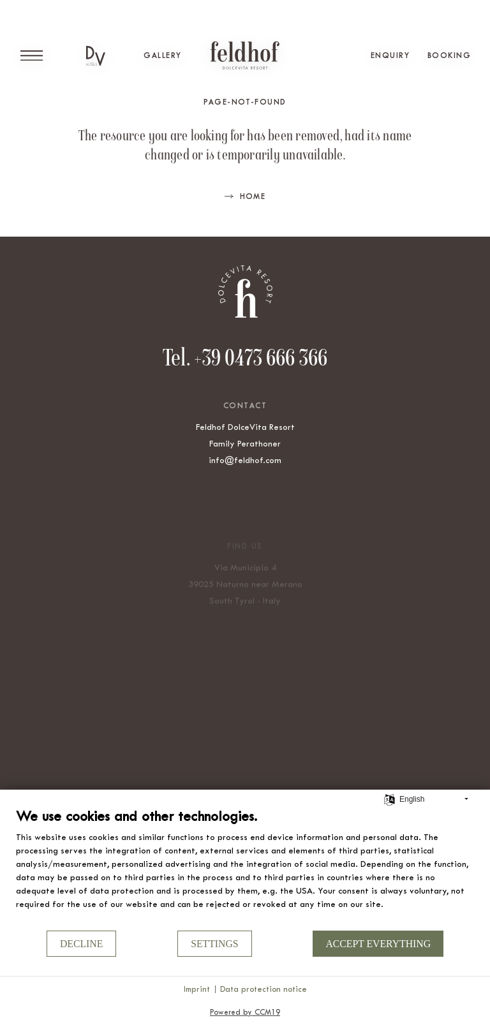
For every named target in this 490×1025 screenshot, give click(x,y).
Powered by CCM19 (245, 1012)
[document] (245, 868)
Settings (214, 943)
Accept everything (378, 943)
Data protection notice (263, 989)
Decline (81, 943)
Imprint (197, 989)
